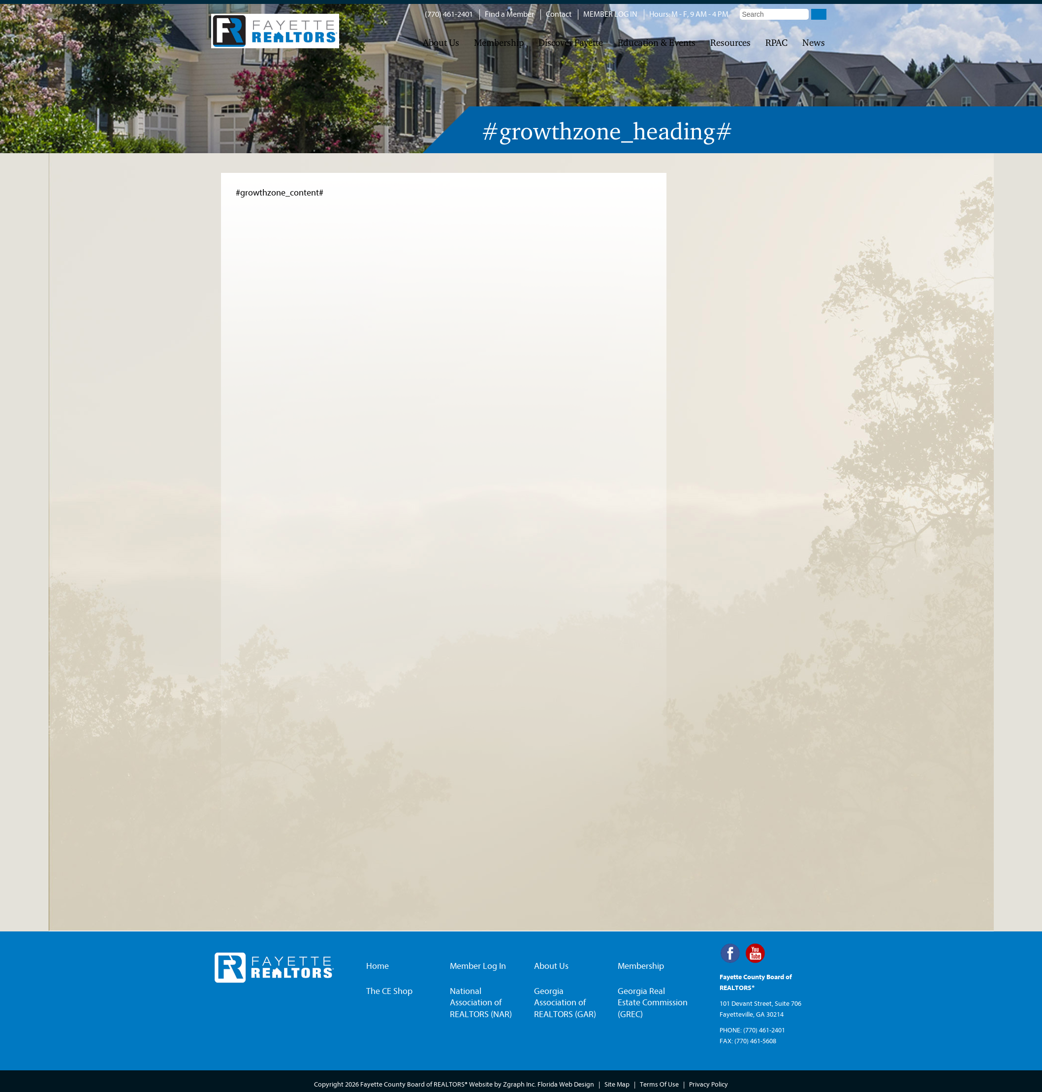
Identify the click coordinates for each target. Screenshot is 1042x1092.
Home (377, 966)
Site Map (617, 1084)
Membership (499, 42)
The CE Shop (389, 991)
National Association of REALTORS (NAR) (481, 1003)
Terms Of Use (659, 1084)
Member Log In (478, 966)
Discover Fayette (570, 42)
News (813, 42)
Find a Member (509, 14)
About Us (441, 42)
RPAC (776, 42)
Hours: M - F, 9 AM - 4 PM (688, 14)
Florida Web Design (565, 1084)
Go (818, 14)
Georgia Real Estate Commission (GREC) (653, 1003)
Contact (558, 14)
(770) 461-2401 (449, 14)
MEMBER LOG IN (610, 14)
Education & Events (656, 42)
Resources (730, 42)
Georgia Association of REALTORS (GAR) (565, 1003)
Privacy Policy (708, 1084)
